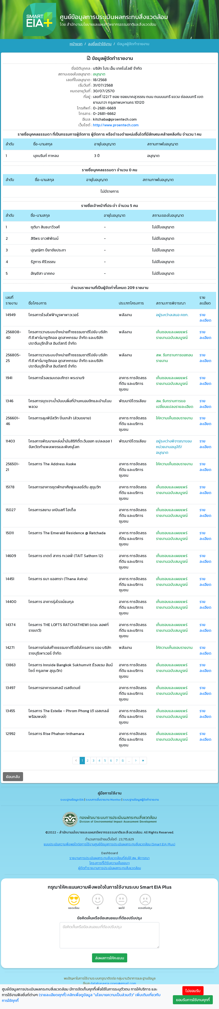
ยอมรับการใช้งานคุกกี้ (193, 1000)
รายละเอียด (205, 316)
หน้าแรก (76, 44)
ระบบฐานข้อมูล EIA (72, 801)
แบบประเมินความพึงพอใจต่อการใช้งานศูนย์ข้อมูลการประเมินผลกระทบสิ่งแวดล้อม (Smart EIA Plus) (109, 845)
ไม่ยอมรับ (192, 991)
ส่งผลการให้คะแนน (109, 959)
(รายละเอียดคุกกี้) (52, 995)
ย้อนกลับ (13, 778)
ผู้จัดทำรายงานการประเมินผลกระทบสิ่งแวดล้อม (109, 869)
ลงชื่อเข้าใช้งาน (100, 44)
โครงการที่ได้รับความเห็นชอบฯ (109, 864)
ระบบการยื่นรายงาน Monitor (103, 801)
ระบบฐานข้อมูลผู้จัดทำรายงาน (141, 801)
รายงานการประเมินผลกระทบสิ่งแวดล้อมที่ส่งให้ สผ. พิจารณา (109, 859)
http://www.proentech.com (116, 123)
